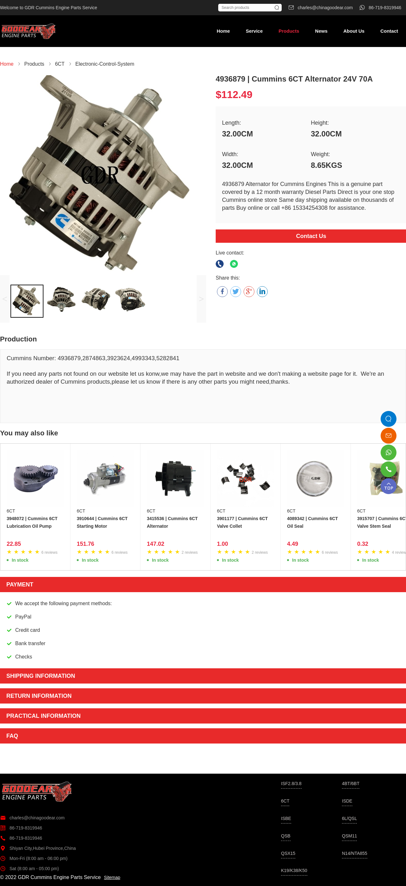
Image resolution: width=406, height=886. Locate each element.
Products (288, 31)
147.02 (155, 544)
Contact (389, 31)
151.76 (85, 544)
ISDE (347, 800)
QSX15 (288, 853)
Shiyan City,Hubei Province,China (38, 848)
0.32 (362, 544)
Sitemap (112, 877)
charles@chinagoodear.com (32, 818)
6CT (11, 510)
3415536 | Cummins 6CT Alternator (172, 522)
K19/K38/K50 (294, 870)
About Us (353, 31)
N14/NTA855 (354, 853)
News (321, 31)
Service (254, 31)
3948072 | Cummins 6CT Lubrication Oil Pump (32, 522)
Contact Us (311, 236)
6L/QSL (349, 818)
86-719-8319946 (21, 828)
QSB (286, 835)
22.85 (14, 544)
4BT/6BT (350, 783)
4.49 (292, 544)
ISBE (286, 818)
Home (223, 31)
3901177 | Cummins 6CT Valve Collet (242, 522)
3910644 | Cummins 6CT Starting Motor (102, 522)
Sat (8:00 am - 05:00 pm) (29, 868)
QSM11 (349, 835)
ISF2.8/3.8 (291, 783)
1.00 (222, 544)
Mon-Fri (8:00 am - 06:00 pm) (34, 858)
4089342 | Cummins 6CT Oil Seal (312, 522)
